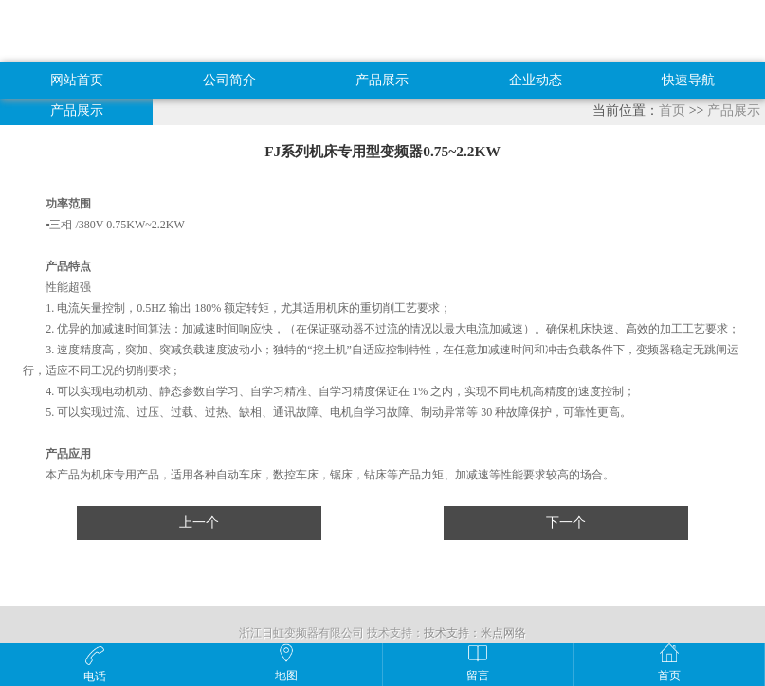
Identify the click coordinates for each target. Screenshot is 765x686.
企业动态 (535, 80)
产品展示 (382, 80)
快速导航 (688, 80)
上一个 (199, 522)
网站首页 (76, 80)
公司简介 (229, 80)
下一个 (566, 522)
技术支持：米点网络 (475, 633)
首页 (672, 110)
